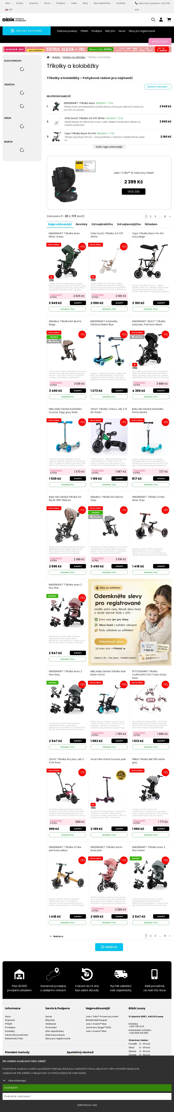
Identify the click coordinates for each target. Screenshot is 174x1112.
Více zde (134, 192)
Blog (85, 3)
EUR (8, 9)
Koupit (78, 302)
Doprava (33, 3)
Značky (19, 3)
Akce (7, 3)
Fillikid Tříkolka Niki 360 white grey (148, 759)
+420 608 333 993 (138, 1030)
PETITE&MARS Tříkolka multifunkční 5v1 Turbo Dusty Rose (149, 673)
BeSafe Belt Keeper (96, 1017)
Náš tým (110, 31)
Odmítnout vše (87, 1105)
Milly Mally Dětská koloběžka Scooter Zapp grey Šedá (65, 409)
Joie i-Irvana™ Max (96, 1021)
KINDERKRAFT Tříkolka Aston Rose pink (107, 846)
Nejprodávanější (60, 224)
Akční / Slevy (160, 41)
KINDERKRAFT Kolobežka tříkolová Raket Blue (104, 322)
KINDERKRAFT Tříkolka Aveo (79, 103)
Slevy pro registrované (142, 31)
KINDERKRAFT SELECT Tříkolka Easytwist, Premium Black (149, 322)
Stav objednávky (102, 3)
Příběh (84, 31)
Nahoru (56, 933)
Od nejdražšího (104, 224)
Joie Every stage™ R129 (98, 1024)
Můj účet (50, 1017)
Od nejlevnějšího (131, 224)
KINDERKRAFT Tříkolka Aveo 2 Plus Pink (65, 584)
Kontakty (121, 3)
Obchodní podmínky (16, 1032)
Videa (74, 3)
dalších (109, 944)
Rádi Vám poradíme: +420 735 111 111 (152, 6)
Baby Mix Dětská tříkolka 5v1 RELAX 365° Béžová (65, 497)
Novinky (83, 224)
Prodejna (60, 3)
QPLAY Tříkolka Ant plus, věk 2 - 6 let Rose (66, 759)
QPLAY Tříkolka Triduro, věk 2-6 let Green (109, 409)
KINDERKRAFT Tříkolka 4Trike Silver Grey (148, 497)
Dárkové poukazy (67, 31)
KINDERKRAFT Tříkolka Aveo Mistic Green (64, 235)
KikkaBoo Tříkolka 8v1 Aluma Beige (65, 322)
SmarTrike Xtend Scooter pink (108, 757)
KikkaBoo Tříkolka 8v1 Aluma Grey (107, 497)
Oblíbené (50, 1021)
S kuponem (56, 294)
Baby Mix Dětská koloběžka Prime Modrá (147, 409)
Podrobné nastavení (17, 1096)
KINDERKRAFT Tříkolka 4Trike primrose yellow (65, 846)
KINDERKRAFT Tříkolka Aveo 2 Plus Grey (65, 671)
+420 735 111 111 (136, 1023)
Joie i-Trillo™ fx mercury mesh (134, 173)
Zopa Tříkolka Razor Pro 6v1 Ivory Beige (148, 235)
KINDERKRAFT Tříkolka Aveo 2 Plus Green (148, 846)
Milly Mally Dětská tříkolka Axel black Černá (108, 671)
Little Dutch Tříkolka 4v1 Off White (85, 118)
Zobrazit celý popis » (158, 86)
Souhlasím (11, 1087)
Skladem (154, 224)
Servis (47, 3)
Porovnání (51, 1024)
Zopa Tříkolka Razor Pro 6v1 (80, 133)
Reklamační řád (14, 1035)
